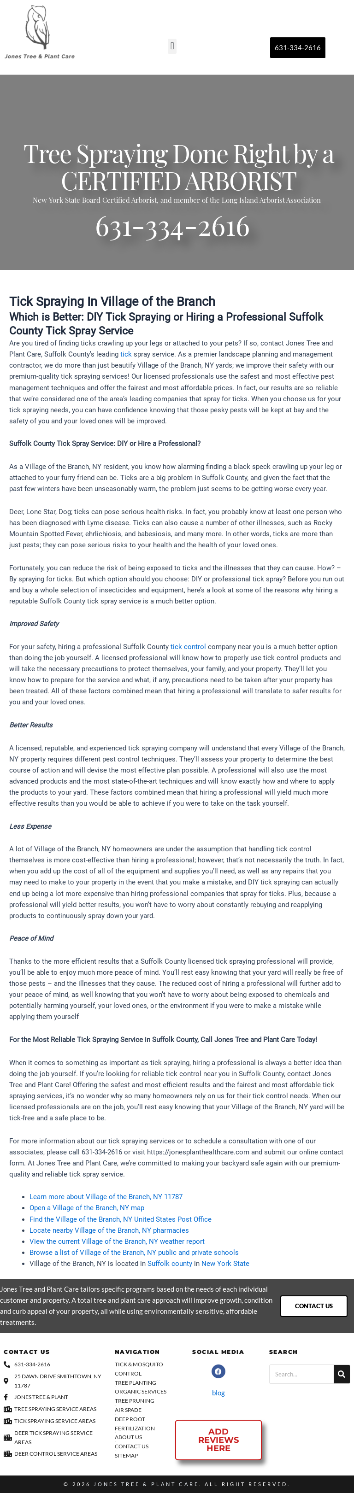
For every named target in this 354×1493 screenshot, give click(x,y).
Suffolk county (170, 1263)
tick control (188, 647)
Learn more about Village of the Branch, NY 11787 (106, 1197)
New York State (225, 1263)
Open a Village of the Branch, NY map (87, 1208)
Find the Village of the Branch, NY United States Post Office (121, 1219)
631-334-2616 (172, 230)
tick (126, 354)
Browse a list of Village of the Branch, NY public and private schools (134, 1252)
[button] (172, 46)
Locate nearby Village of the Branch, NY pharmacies (109, 1230)
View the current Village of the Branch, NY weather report (117, 1241)
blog (218, 1393)
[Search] (342, 1374)
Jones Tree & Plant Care (146, 1484)
